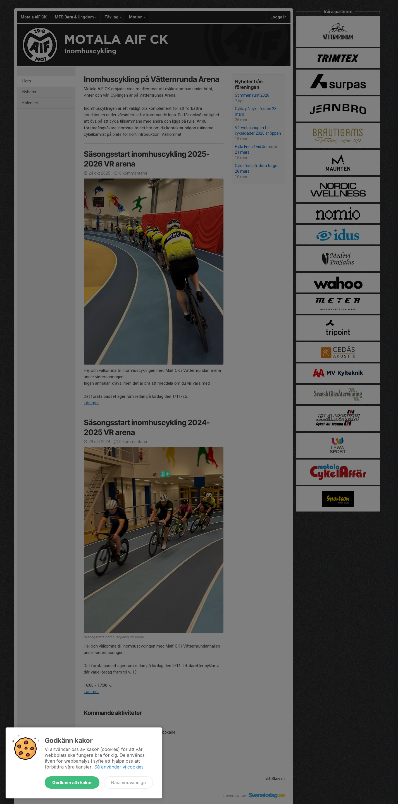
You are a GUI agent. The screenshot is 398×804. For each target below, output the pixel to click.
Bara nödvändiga (128, 782)
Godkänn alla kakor (72, 782)
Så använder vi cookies (119, 767)
